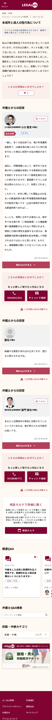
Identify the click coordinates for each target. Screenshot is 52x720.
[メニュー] (5, 5)
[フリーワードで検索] (24, 615)
